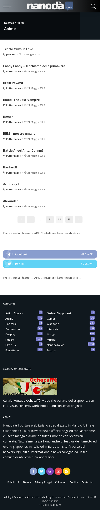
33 (69, 219)
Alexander (10, 200)
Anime (9, 318)
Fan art (9, 339)
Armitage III (11, 183)
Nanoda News (55, 345)
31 (50, 219)
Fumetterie (12, 350)
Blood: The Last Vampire (21, 99)
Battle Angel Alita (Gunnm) (23, 150)
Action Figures (14, 313)
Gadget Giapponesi (59, 313)
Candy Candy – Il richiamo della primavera (34, 65)
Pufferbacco (13, 71)
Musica (51, 339)
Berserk (8, 116)
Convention (12, 329)
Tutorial (51, 350)
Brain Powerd (13, 82)
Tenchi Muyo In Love (18, 48)
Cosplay (10, 334)
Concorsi (10, 323)
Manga (51, 334)
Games (51, 318)
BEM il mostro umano (19, 133)
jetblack (11, 54)
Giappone (53, 323)
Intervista (52, 329)
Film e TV (10, 345)
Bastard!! (10, 166)
